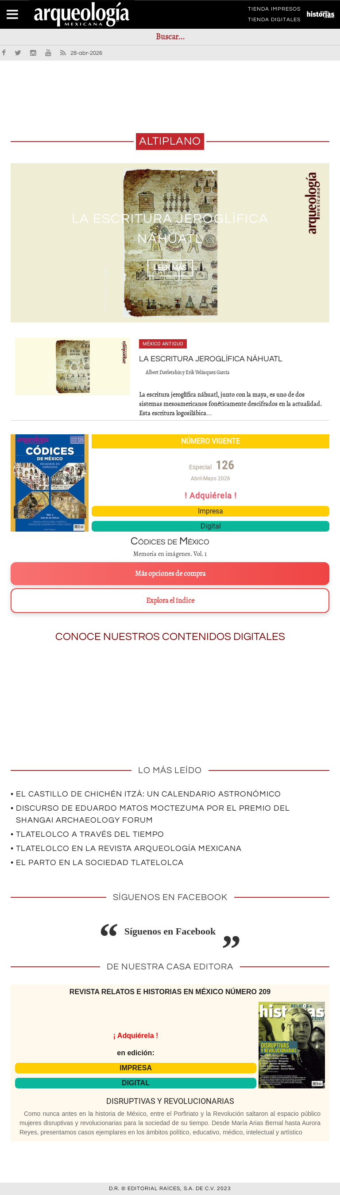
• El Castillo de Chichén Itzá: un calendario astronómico (146, 794)
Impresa (210, 511)
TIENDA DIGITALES (274, 21)
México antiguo (163, 344)
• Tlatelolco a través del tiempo (87, 834)
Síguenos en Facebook (170, 931)
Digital (211, 526)
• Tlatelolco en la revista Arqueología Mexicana (126, 848)
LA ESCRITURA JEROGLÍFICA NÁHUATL (210, 359)
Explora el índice (170, 600)
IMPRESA (136, 1068)
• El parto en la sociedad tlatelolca (97, 862)
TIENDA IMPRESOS (274, 10)
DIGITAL (136, 1083)
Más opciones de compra (170, 573)
